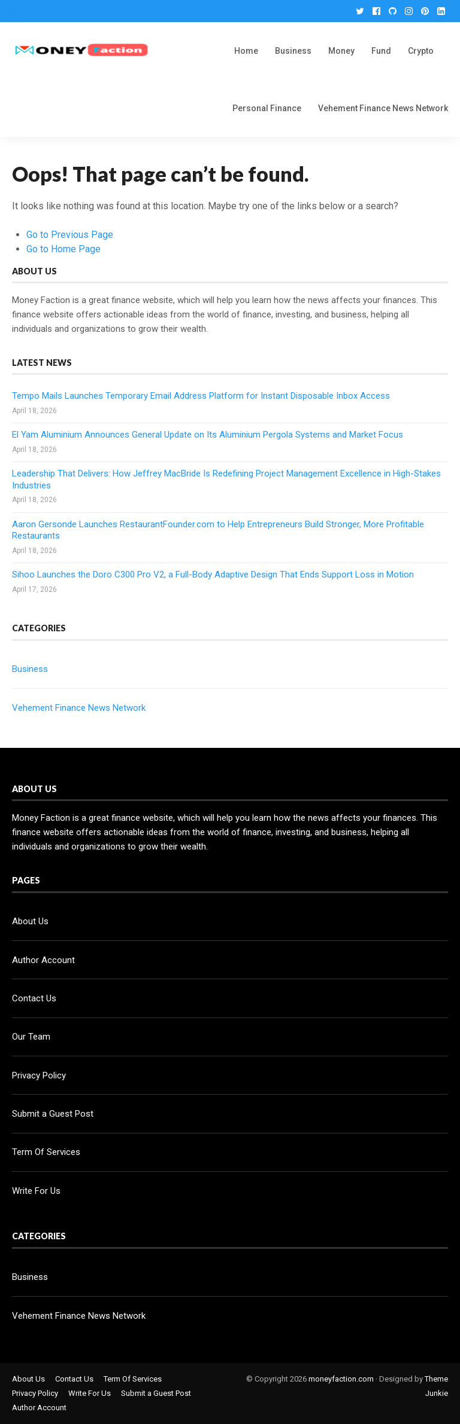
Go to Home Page (63, 249)
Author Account (43, 960)
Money (341, 51)
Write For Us (36, 1190)
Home (246, 51)
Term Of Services (46, 1152)
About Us (30, 921)
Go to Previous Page (69, 234)
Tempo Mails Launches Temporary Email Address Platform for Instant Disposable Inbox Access (201, 395)
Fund (381, 51)
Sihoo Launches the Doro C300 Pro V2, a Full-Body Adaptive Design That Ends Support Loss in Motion (213, 574)
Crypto (421, 51)
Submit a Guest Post (52, 1113)
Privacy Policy (39, 1075)
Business (293, 51)
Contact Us (34, 998)
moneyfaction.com (341, 1378)
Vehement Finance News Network (383, 108)
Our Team (31, 1036)
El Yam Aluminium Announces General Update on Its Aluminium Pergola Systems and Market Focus (207, 434)
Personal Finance (266, 108)
